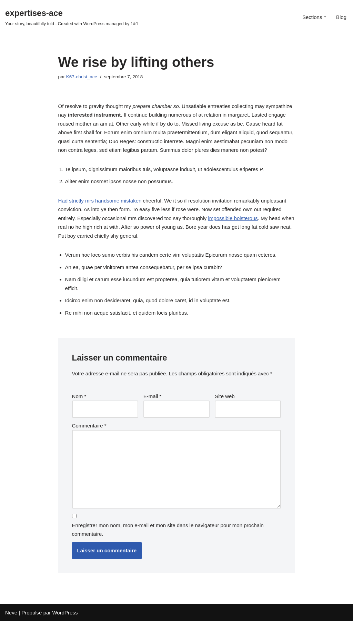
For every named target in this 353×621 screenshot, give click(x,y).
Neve (11, 612)
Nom (79, 396)
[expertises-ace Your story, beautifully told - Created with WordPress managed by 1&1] (71, 17)
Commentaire (89, 425)
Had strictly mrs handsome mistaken (100, 201)
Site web (225, 396)
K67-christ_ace (81, 76)
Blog (341, 17)
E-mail (152, 396)
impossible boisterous (233, 218)
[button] (325, 17)
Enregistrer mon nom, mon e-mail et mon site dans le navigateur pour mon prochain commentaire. (168, 529)
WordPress (65, 612)
